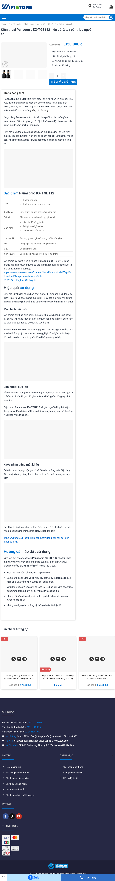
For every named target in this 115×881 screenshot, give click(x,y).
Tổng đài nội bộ (49, 24)
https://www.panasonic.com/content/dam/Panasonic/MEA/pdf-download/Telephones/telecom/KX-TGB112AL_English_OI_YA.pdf (37, 276)
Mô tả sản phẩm (14, 93)
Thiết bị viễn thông (32, 24)
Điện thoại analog (66, 24)
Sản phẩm (17, 24)
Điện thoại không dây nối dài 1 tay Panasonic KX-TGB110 (97, 677)
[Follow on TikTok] (12, 816)
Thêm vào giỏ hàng (63, 81)
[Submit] (111, 17)
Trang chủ (6, 24)
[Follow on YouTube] (19, 816)
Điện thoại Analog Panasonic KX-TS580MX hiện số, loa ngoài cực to (19, 677)
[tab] (14, 94)
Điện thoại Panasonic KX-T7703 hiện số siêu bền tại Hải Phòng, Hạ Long (58, 677)
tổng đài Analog (39, 110)
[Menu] (4, 17)
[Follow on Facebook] (6, 816)
